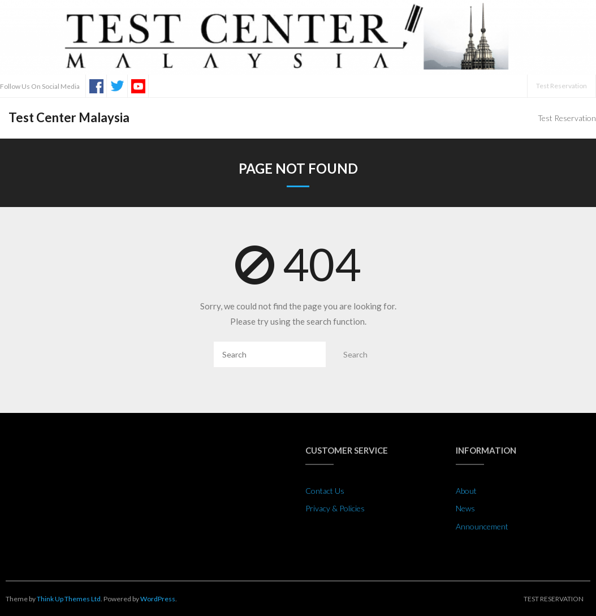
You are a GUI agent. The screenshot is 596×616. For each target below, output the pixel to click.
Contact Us (324, 491)
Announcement (482, 526)
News (465, 508)
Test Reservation (561, 85)
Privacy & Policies (335, 508)
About (466, 491)
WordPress (157, 599)
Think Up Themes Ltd (69, 599)
